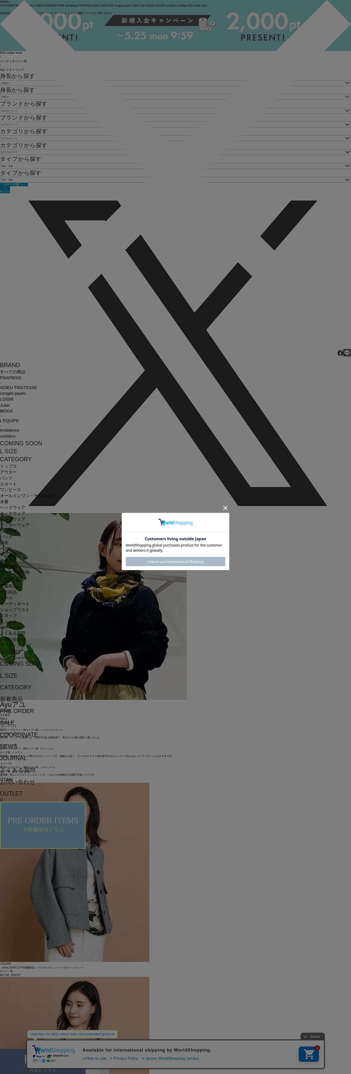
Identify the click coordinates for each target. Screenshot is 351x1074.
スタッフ (8, 615)
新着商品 (8, 586)
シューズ (8, 531)
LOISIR (7, 399)
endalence (9, 430)
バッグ (6, 537)
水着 (4, 501)
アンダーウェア (15, 525)
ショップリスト (15, 609)
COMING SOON (21, 443)
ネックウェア (12, 513)
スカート (8, 484)
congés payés (13, 393)
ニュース (8, 621)
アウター (8, 472)
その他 (6, 560)
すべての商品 (12, 372)
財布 (4, 542)
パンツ (6, 478)
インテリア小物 (15, 572)
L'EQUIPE (9, 420)
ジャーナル (10, 627)
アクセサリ (10, 554)
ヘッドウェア (12, 507)
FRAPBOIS (10, 378)
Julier (5, 405)
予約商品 (8, 592)
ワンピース (10, 489)
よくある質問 (12, 633)
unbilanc (8, 436)
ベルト (6, 548)
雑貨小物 (8, 566)
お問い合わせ (12, 639)
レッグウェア (12, 519)
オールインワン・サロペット (27, 495)
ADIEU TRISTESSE (18, 387)
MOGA (6, 411)
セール (6, 598)
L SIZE (8, 451)
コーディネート (15, 604)
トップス (8, 466)
